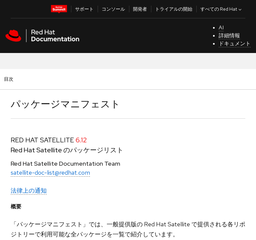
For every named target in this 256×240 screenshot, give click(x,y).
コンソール (113, 9)
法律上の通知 (29, 190)
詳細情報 (229, 35)
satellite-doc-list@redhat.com (50, 172)
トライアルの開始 (173, 9)
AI (221, 27)
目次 (10, 79)
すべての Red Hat (221, 9)
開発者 (140, 9)
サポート (84, 9)
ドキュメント (235, 43)
